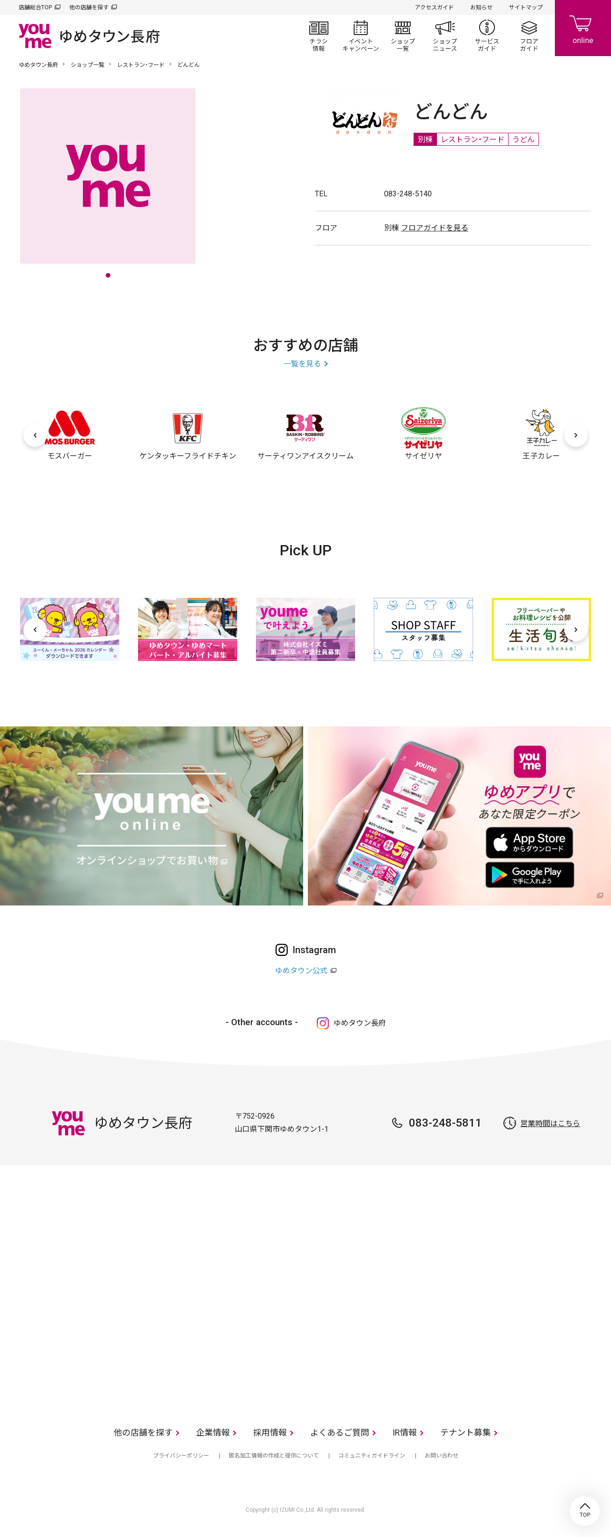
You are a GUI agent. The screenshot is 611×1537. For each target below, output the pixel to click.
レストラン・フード (141, 65)
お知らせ (481, 7)
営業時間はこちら (550, 1123)
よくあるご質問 (339, 1432)
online (583, 28)
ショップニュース (445, 35)
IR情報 (405, 1432)
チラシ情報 (319, 35)
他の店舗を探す (89, 7)
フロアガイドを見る (434, 227)
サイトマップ (526, 7)
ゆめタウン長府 (38, 65)
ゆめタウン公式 (301, 970)
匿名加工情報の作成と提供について (274, 1455)
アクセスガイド (434, 7)
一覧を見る (302, 363)
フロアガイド (529, 35)
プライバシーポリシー (181, 1455)
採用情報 (270, 1432)
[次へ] (576, 435)
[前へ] (35, 435)
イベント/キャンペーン (361, 35)
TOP (585, 1511)
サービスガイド (487, 35)
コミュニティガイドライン (371, 1455)
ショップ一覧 (403, 35)
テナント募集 (465, 1432)
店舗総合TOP (35, 7)
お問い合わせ (441, 1455)
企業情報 (213, 1432)
